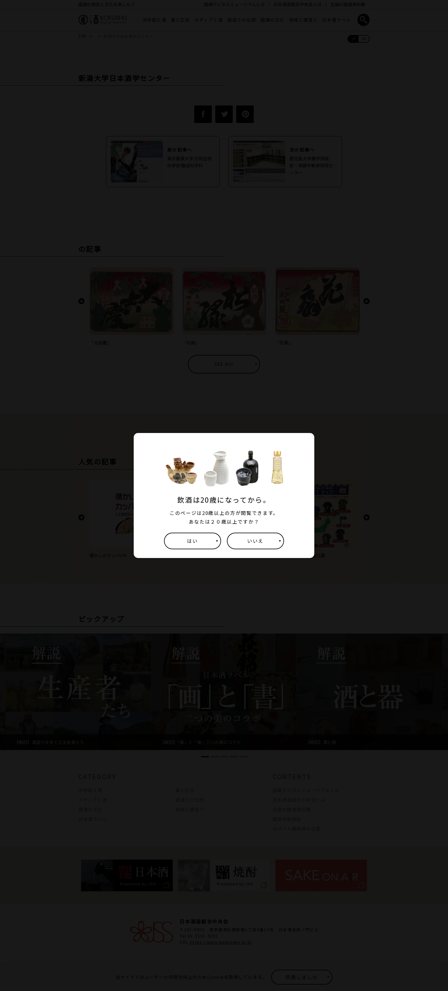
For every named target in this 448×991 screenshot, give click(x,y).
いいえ (255, 540)
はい (192, 540)
